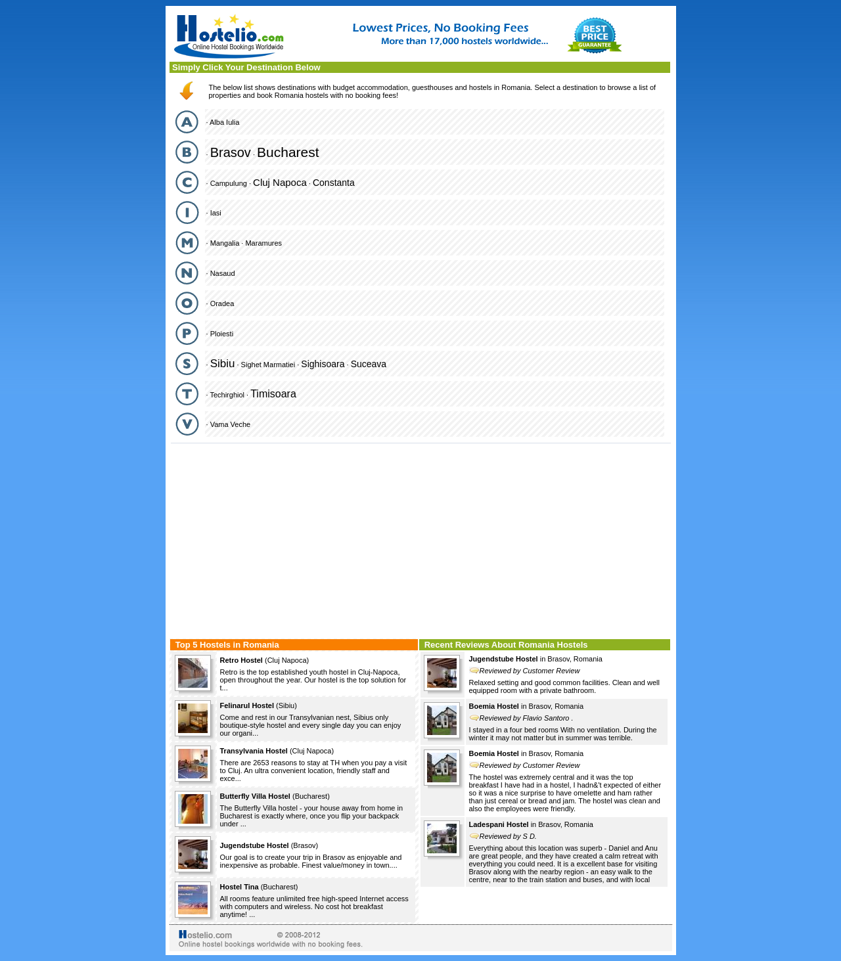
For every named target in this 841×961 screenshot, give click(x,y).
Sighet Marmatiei (268, 365)
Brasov (230, 152)
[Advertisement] (421, 539)
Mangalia (225, 243)
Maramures (263, 243)
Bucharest (288, 152)
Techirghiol (227, 395)
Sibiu (222, 363)
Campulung (228, 183)
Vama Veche (230, 424)
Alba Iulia (224, 122)
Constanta (334, 182)
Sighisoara (322, 364)
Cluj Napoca (280, 182)
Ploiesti (221, 334)
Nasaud (222, 273)
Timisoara (273, 393)
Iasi (215, 213)
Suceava (368, 364)
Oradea (222, 303)
